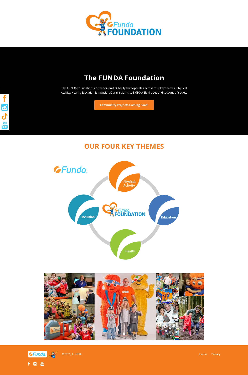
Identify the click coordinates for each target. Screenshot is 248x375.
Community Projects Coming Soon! (124, 105)
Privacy (215, 354)
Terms (203, 354)
